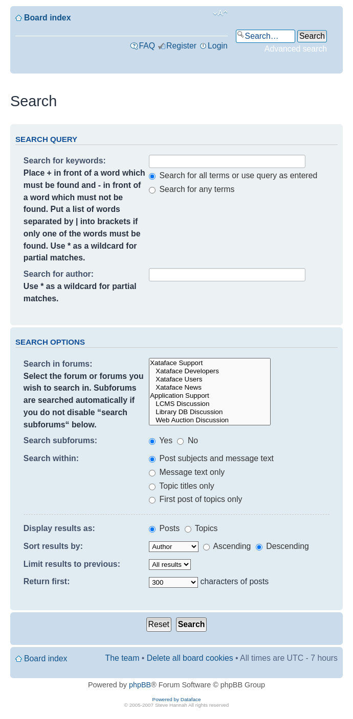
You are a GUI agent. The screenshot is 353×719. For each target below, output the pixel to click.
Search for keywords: (65, 160)
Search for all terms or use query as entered (233, 175)
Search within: (51, 458)
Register (181, 45)
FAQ (147, 45)
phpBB (140, 685)
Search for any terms (191, 189)
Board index (47, 17)
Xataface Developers (210, 371)
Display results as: (59, 528)
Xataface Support (210, 363)
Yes (160, 440)
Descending (282, 546)
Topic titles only (181, 486)
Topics (201, 528)
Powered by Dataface (176, 699)
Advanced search (295, 48)
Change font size (220, 13)
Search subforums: (60, 440)
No (187, 440)
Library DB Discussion (210, 412)
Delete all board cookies (190, 658)
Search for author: (59, 274)
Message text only (187, 472)
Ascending (227, 546)
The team (122, 658)
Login (218, 45)
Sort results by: (53, 546)
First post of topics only (195, 499)
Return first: (47, 581)
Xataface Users (210, 379)
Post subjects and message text (211, 458)
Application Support (210, 396)
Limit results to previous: (72, 564)
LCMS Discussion (210, 404)
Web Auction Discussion (210, 420)
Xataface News (210, 388)
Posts (164, 528)
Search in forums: (58, 364)
